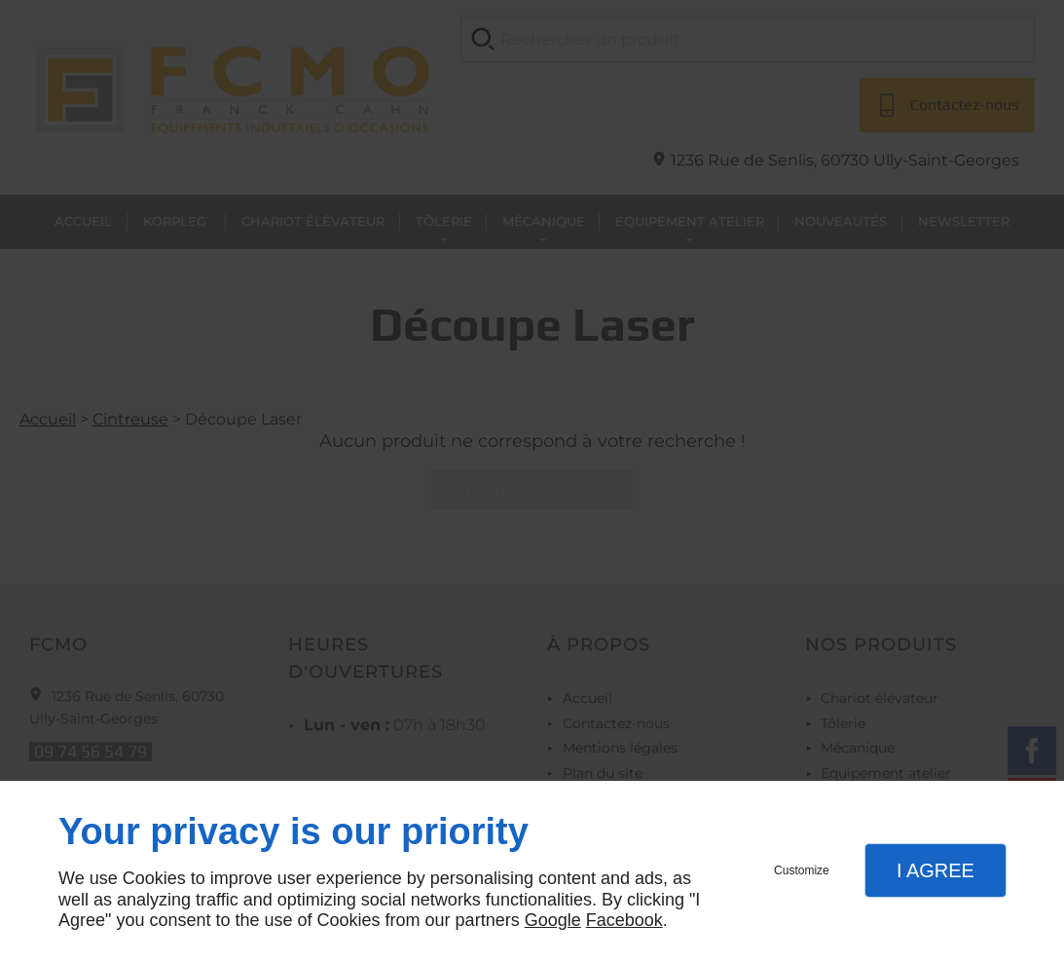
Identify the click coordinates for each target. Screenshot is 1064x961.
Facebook (624, 920)
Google (553, 920)
